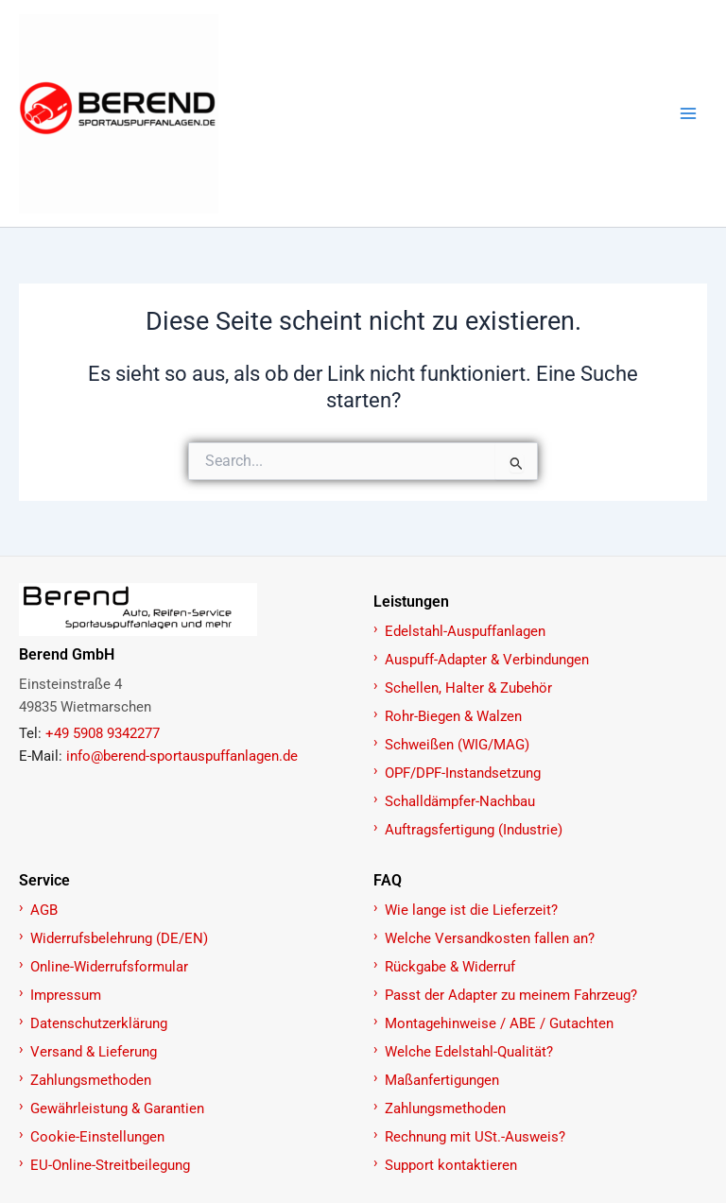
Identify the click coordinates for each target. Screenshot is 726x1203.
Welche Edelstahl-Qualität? (469, 1051)
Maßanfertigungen (442, 1080)
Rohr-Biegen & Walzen (453, 716)
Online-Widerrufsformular (109, 966)
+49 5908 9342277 (102, 733)
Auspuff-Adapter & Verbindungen (487, 659)
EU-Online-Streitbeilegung (110, 1165)
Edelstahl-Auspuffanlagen (465, 631)
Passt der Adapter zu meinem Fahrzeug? (511, 995)
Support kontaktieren (451, 1165)
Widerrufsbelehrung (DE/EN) (119, 938)
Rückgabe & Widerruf (450, 966)
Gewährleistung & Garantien (117, 1108)
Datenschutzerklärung (98, 1023)
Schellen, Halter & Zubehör (468, 687)
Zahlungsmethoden (90, 1080)
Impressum (65, 995)
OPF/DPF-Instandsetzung (463, 773)
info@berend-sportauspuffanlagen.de (182, 756)
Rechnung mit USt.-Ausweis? (475, 1136)
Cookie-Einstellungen (97, 1136)
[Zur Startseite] (186, 609)
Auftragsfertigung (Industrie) (473, 829)
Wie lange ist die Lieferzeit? (471, 910)
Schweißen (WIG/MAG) (457, 744)
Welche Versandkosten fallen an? (490, 938)
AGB (44, 910)
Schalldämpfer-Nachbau (460, 801)
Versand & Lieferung (93, 1051)
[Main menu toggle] (688, 113)
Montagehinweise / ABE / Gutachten (499, 1023)
